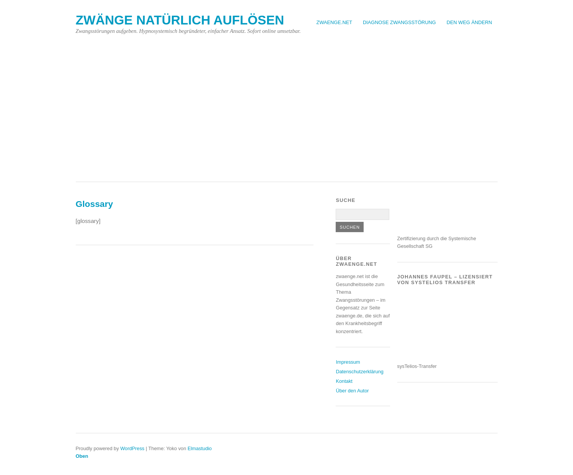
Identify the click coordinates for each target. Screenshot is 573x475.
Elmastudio (200, 448)
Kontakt (344, 381)
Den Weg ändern (469, 22)
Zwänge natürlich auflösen (180, 20)
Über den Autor (352, 391)
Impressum (348, 362)
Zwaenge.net (334, 22)
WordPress (132, 448)
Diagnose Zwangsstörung (399, 22)
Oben (82, 456)
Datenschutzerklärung (359, 371)
